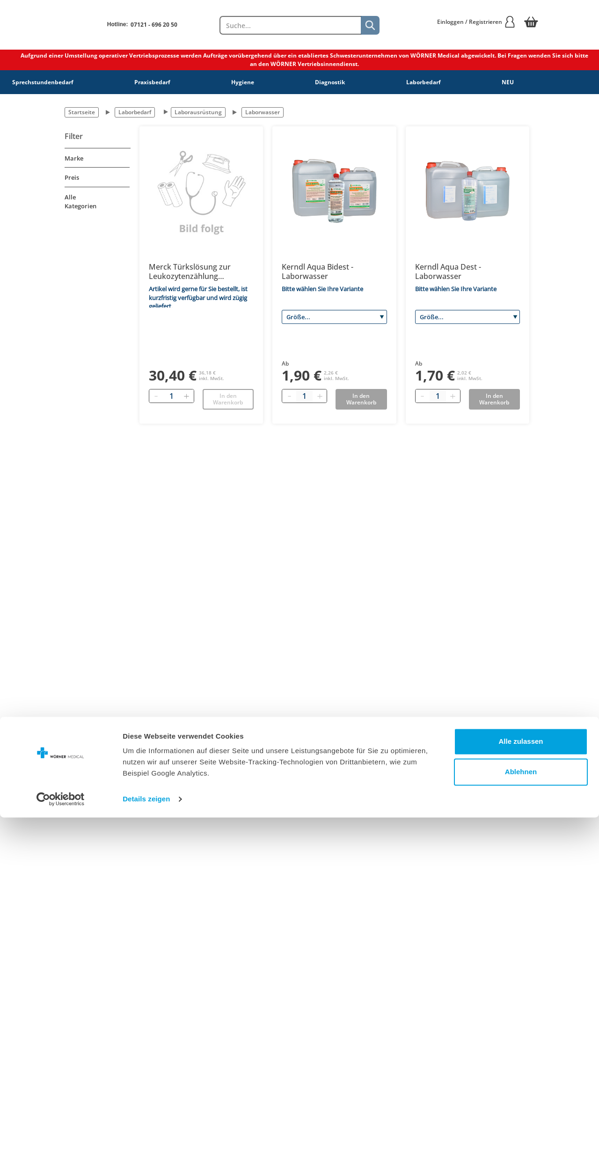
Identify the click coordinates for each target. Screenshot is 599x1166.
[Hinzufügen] (187, 396)
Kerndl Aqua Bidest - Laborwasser (317, 271)
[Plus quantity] (320, 396)
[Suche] (370, 25)
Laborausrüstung (198, 112)
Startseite (81, 112)
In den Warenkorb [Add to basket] (361, 399)
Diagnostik (330, 82)
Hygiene (242, 82)
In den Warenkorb (228, 399)
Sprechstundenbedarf (42, 82)
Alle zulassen (520, 1090)
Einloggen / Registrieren (476, 22)
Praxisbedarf (152, 82)
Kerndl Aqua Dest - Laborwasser (448, 271)
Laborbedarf (423, 82)
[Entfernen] (156, 396)
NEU (508, 82)
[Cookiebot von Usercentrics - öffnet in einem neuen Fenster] (61, 1148)
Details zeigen (146, 1147)
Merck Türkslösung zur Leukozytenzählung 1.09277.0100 (190, 271)
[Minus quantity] (289, 396)
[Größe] (334, 317)
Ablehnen (521, 1120)
